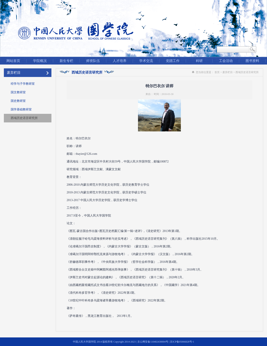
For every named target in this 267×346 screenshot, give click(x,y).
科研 (199, 61)
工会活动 (226, 61)
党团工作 (173, 61)
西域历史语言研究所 (24, 118)
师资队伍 (93, 61)
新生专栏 (66, 61)
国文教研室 (18, 92)
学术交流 (146, 61)
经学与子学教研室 (23, 83)
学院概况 (40, 61)
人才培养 (119, 61)
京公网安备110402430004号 (152, 341)
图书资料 (252, 61)
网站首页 (13, 61)
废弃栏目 (14, 72)
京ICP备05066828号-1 (182, 341)
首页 (217, 72)
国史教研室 (18, 100)
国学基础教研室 (21, 109)
